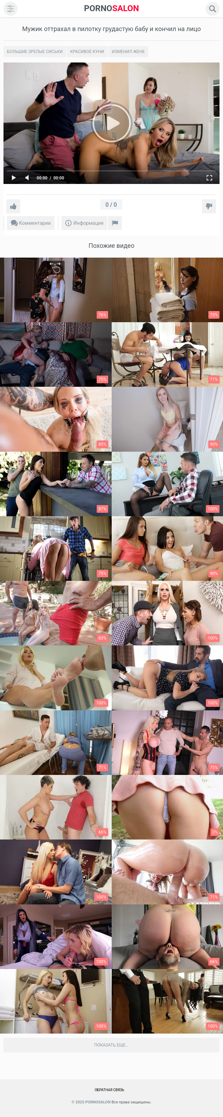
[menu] (10, 9)
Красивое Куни (87, 51)
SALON (111, 8)
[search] (213, 9)
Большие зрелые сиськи (34, 51)
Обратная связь (109, 1090)
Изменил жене (128, 51)
